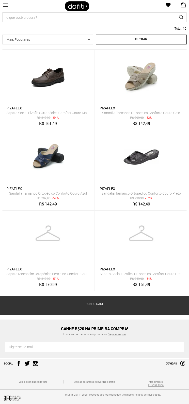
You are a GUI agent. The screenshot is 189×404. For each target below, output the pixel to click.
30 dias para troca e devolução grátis (94, 382)
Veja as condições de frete (33, 382)
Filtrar (141, 39)
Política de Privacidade (147, 394)
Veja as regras (117, 334)
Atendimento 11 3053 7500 (156, 383)
